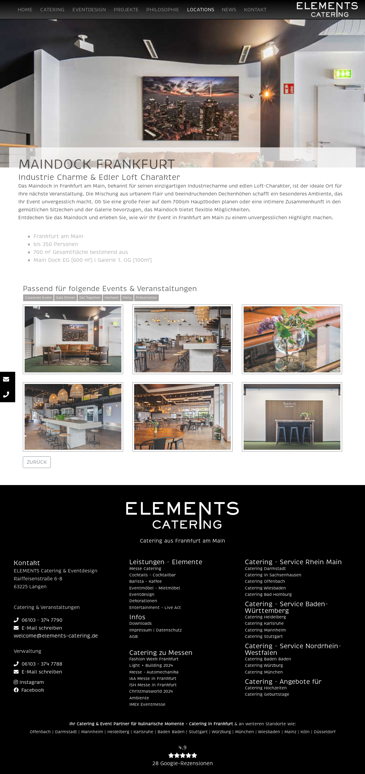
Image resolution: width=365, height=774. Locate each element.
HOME (25, 9)
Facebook (29, 690)
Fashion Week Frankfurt (154, 659)
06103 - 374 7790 (38, 620)
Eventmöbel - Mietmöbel (154, 588)
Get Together (89, 297)
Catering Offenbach (265, 581)
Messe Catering (145, 569)
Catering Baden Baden (268, 659)
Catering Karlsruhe (264, 623)
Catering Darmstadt (265, 569)
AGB (133, 636)
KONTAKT (255, 9)
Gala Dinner (65, 297)
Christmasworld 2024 (151, 691)
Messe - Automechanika (154, 672)
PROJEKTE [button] (126, 9)
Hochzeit (112, 297)
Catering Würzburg (264, 665)
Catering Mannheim (265, 630)
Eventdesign (142, 594)
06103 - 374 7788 (38, 664)
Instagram (29, 682)
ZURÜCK (37, 462)
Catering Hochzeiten (266, 688)
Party (127, 297)
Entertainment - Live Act (155, 607)
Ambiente (139, 698)
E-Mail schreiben (38, 628)
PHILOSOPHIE (162, 9)
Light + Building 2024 (151, 665)
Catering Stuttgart (264, 636)
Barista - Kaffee (145, 581)
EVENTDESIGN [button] (89, 9)
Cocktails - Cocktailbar (152, 575)
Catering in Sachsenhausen (273, 575)
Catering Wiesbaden (265, 588)
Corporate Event (38, 297)
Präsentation (146, 297)
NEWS (229, 9)
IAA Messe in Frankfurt (152, 678)
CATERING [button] (52, 9)
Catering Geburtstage (267, 694)
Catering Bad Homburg (268, 594)
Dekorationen (143, 601)
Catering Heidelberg (265, 617)
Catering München (264, 672)
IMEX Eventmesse (147, 704)
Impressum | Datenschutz (155, 630)
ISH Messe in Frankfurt (153, 685)
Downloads (140, 623)
